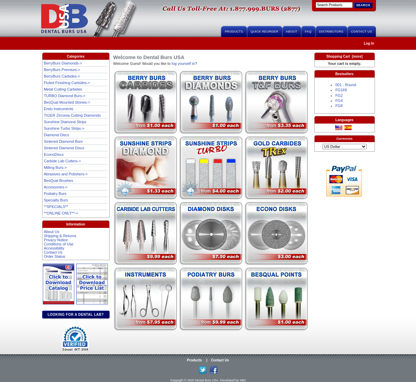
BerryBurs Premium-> (62, 70)
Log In (369, 43)
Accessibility (54, 248)
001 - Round (345, 85)
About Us (51, 232)
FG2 (338, 95)
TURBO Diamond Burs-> (64, 96)
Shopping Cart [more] (344, 56)
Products (234, 31)
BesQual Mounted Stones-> (67, 102)
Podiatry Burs (55, 194)
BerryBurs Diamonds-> (63, 63)
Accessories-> (55, 187)
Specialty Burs (56, 200)
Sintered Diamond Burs (63, 141)
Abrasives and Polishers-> (66, 174)
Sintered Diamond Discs (64, 148)
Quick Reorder (264, 31)
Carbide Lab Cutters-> (62, 161)
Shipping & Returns (60, 236)
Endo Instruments (58, 109)
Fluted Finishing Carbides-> (67, 83)
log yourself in (183, 63)
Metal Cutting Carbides (63, 89)
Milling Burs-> (55, 167)
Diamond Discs (56, 135)
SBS (243, 380)
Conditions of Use (59, 244)
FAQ (308, 31)
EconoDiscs (54, 154)
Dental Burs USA (206, 380)
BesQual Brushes (58, 180)
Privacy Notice (56, 240)
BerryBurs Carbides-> (62, 76)
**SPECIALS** (56, 207)
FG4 (338, 101)
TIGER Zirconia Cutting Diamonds (72, 115)
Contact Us (361, 31)
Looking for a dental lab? (76, 314)
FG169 (341, 90)
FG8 (338, 106)
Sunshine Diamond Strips (65, 122)
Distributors (331, 31)
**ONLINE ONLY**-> (61, 213)
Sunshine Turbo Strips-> (64, 128)
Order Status (54, 256)
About (292, 31)
